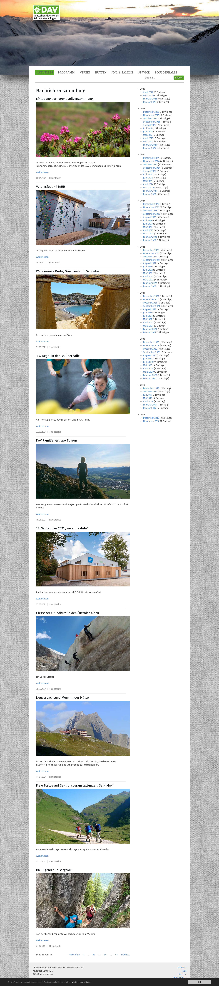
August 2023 (149, 217)
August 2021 (149, 309)
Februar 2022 (150, 283)
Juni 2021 (148, 315)
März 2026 (148, 95)
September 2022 (151, 260)
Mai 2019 (147, 398)
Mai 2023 (147, 227)
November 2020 (151, 345)
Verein (85, 72)
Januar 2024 (149, 194)
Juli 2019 (147, 394)
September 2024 (151, 167)
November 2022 (151, 253)
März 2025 (148, 141)
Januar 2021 (149, 332)
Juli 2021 (147, 312)
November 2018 (151, 421)
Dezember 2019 (151, 388)
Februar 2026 (150, 98)
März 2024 (148, 187)
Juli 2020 (147, 358)
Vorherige (74, 954)
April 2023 (148, 230)
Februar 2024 (150, 190)
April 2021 (148, 322)
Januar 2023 (149, 240)
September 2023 (151, 213)
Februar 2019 (150, 404)
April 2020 (148, 368)
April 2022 (148, 276)
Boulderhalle (166, 72)
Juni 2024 (148, 177)
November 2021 (151, 299)
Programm (66, 72)
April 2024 (148, 184)
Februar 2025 (150, 144)
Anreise (183, 974)
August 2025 (149, 125)
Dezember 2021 (151, 296)
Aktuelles (45, 72)
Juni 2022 (148, 269)
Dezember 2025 (151, 111)
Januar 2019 (149, 408)
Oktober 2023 (150, 210)
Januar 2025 (149, 148)
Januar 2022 (149, 286)
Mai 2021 (147, 319)
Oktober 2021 (150, 302)
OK (199, 982)
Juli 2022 (147, 266)
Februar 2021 (150, 329)
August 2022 (149, 263)
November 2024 (151, 161)
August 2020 (149, 355)
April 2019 (148, 401)
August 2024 (149, 171)
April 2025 (148, 138)
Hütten (100, 72)
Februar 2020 (150, 375)
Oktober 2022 (150, 256)
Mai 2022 (147, 273)
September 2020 (151, 352)
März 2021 (148, 325)
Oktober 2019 (150, 391)
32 (94, 954)
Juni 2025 (148, 131)
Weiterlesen (42, 172)
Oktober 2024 (150, 164)
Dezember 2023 (151, 204)
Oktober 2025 (150, 118)
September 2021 (151, 306)
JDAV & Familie (122, 72)
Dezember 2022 (151, 250)
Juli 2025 (147, 128)
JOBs (184, 970)
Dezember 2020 (151, 342)
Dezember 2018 (151, 417)
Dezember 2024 (151, 158)
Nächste (125, 954)
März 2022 (148, 279)
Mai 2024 (147, 181)
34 (105, 954)
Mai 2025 (147, 134)
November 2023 (151, 207)
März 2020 (148, 371)
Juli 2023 (147, 220)
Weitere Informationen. (85, 982)
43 (116, 954)
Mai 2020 (147, 365)
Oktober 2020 (150, 348)
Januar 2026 (149, 102)
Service (144, 72)
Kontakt (182, 967)
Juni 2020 (148, 362)
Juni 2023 (148, 223)
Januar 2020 (149, 378)
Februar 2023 (150, 236)
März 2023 (148, 233)
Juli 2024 (147, 174)
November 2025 (151, 115)
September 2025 (151, 121)
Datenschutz (179, 977)
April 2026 (148, 92)
